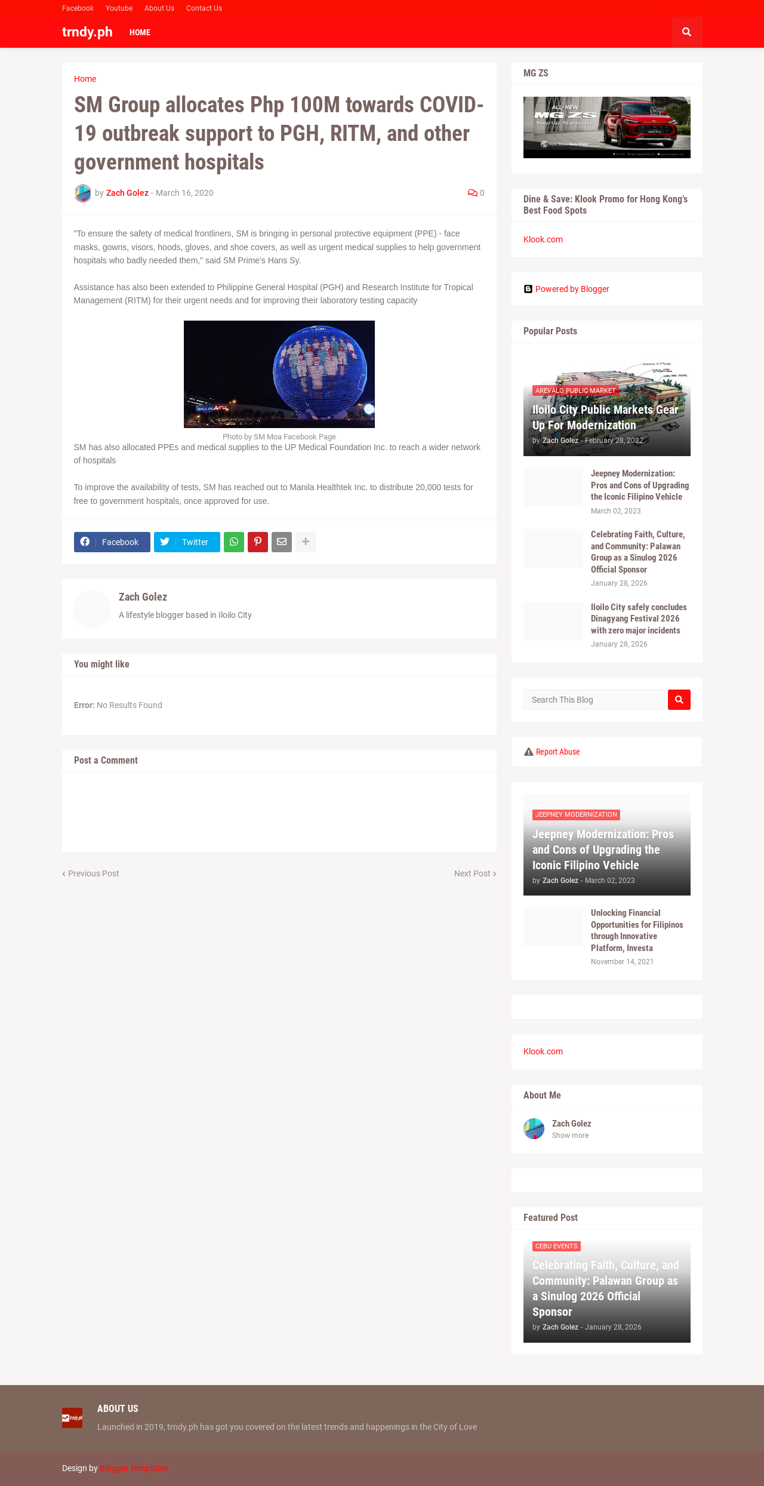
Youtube (119, 8)
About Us (159, 8)
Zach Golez (143, 596)
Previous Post (93, 873)
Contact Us (204, 8)
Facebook (78, 8)
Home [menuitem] (140, 32)
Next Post (472, 873)
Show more (570, 1135)
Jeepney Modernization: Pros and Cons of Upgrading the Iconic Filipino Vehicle (640, 485)
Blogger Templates (134, 1468)
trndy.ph (87, 32)
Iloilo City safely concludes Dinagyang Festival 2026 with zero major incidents (639, 619)
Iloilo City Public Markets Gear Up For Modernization (605, 417)
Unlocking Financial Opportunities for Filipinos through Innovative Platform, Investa (637, 930)
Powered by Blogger (566, 289)
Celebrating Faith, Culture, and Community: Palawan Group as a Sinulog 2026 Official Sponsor (638, 552)
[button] (687, 32)
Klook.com (543, 239)
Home (85, 79)
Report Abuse (558, 751)
